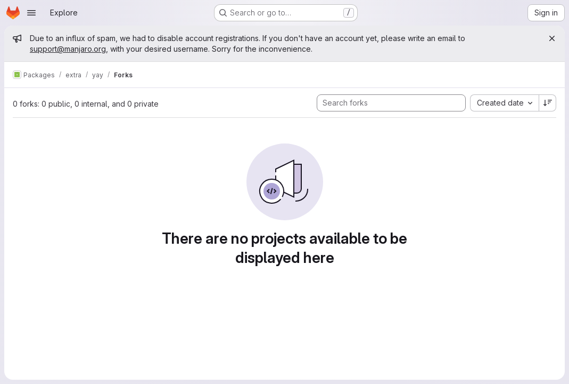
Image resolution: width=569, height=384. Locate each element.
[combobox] (504, 102)
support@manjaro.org (68, 48)
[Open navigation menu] (31, 12)
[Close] (552, 38)
